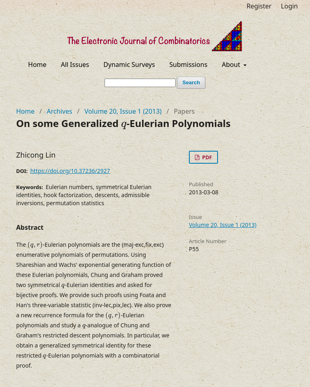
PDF (206, 157)
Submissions (188, 64)
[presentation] (123, 125)
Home (37, 64)
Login (289, 6)
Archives (59, 111)
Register (259, 6)
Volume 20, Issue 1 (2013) (122, 111)
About (232, 64)
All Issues (75, 64)
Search (191, 82)
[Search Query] (140, 83)
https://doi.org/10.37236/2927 (70, 171)
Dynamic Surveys (129, 64)
